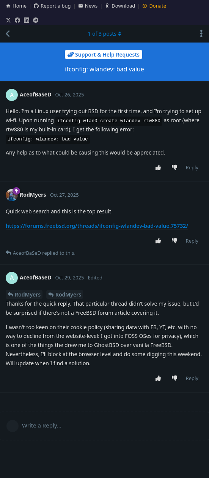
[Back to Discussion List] (7, 34)
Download (120, 5)
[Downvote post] (176, 168)
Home (16, 5)
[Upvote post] (159, 168)
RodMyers (28, 294)
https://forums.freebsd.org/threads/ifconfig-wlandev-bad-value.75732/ (97, 225)
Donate (154, 5)
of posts (104, 33)
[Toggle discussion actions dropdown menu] (201, 34)
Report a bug (52, 5)
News (87, 5)
